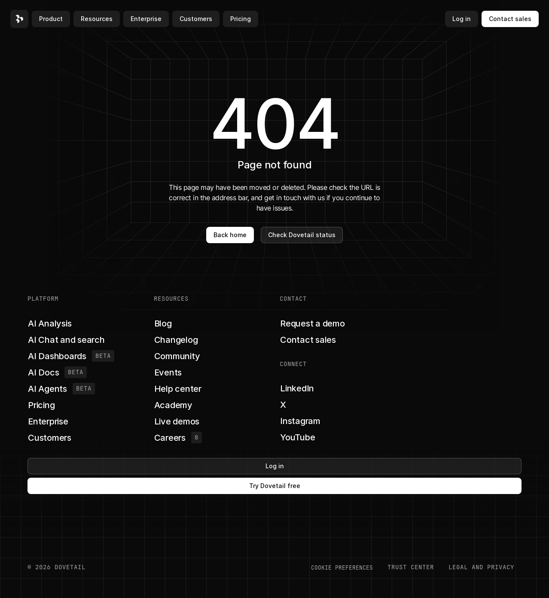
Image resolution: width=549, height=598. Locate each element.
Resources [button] (97, 18)
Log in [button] (461, 18)
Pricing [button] (240, 18)
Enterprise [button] (146, 18)
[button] (19, 19)
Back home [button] (230, 234)
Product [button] (51, 18)
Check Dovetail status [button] (302, 234)
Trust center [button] (410, 567)
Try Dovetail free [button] (274, 485)
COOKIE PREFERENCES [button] (342, 567)
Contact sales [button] (510, 18)
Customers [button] (196, 18)
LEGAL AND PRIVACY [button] (481, 567)
